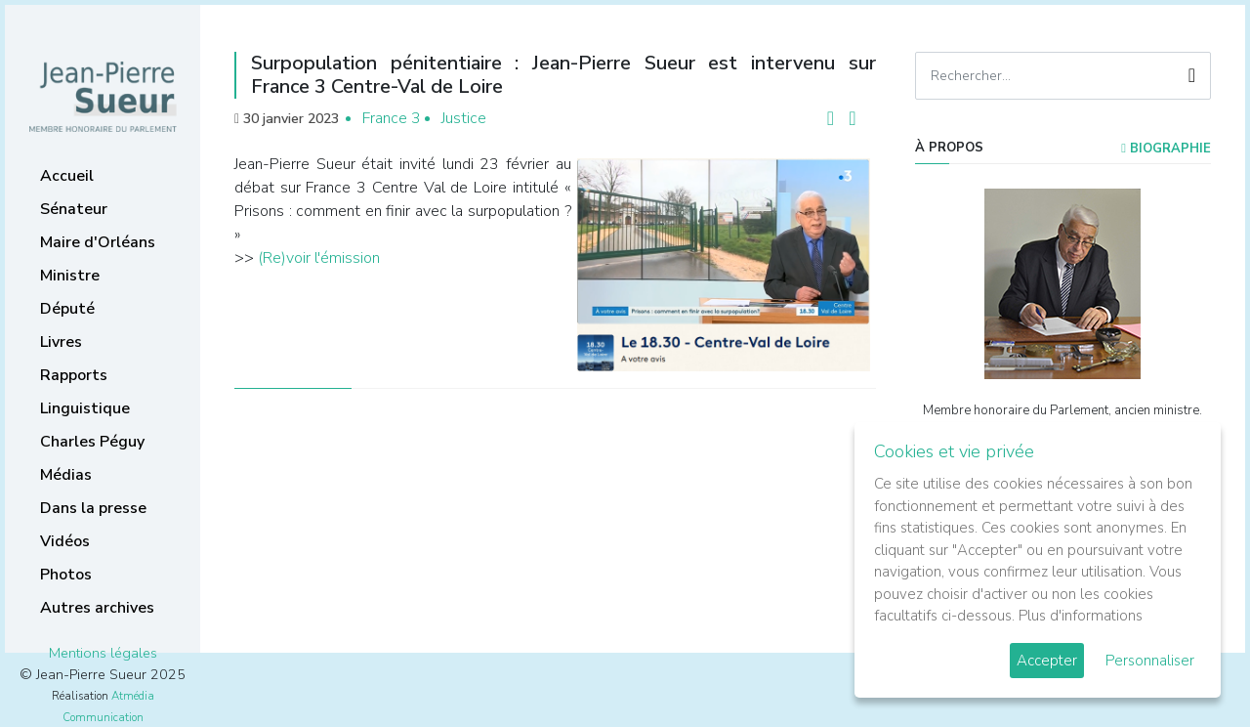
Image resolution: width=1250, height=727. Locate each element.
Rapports (73, 375)
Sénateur (73, 209)
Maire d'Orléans (97, 242)
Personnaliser (1149, 660)
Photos (66, 574)
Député (67, 309)
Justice (463, 118)
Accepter (1047, 660)
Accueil (67, 176)
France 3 (391, 118)
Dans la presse (93, 508)
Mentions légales (103, 653)
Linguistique (85, 408)
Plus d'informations (1081, 615)
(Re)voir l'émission (319, 258)
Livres (61, 342)
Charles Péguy (92, 441)
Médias (66, 475)
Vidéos (65, 541)
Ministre (70, 275)
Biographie (1166, 148)
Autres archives (97, 608)
